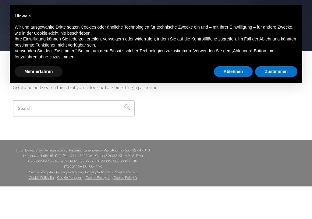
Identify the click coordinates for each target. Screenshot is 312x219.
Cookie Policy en (69, 177)
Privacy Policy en (69, 172)
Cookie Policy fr (125, 177)
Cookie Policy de (97, 177)
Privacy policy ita (40, 172)
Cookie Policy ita (41, 177)
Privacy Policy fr (126, 172)
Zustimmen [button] (276, 71)
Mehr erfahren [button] (38, 71)
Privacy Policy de (98, 172)
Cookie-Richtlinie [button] (50, 33)
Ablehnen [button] (233, 71)
